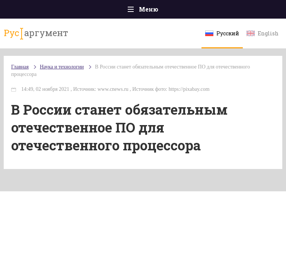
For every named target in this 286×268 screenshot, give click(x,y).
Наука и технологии (62, 67)
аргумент (36, 33)
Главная (20, 67)
